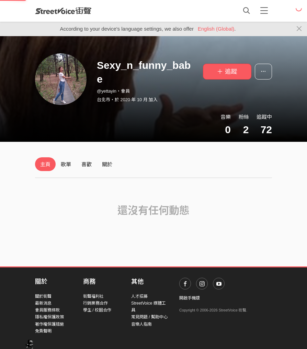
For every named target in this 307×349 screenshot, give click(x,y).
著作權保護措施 (49, 324)
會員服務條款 (47, 310)
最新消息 (43, 303)
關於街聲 (43, 296)
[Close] (299, 29)
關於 (107, 164)
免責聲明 (43, 331)
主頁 (45, 164)
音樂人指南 (141, 324)
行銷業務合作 (95, 303)
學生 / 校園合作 (97, 310)
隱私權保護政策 (49, 317)
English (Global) (216, 29)
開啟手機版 (189, 298)
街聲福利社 (93, 296)
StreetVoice (63, 10)
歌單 (66, 164)
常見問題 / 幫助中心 (149, 317)
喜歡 (86, 164)
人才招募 (139, 296)
